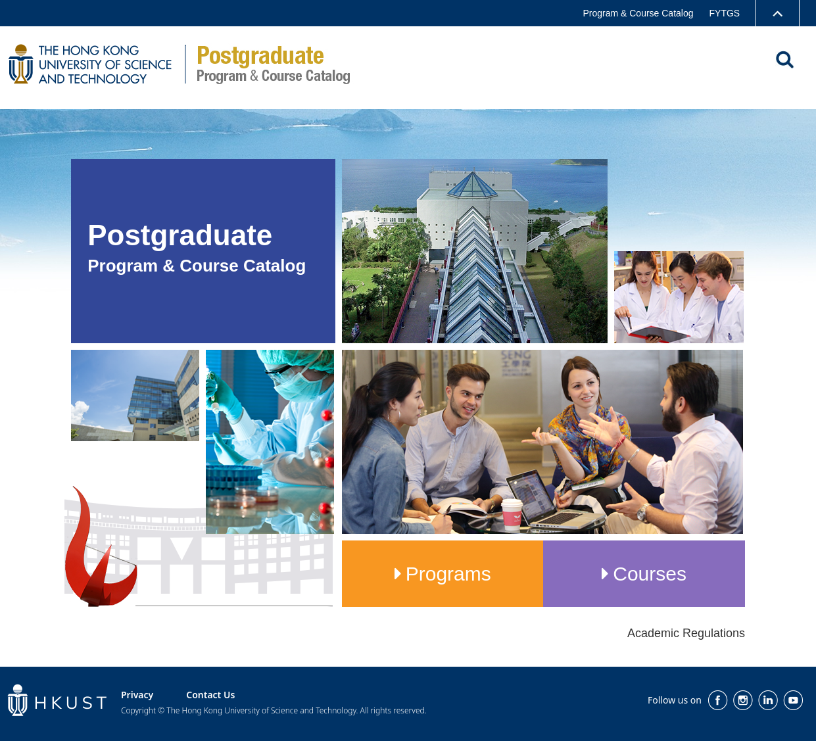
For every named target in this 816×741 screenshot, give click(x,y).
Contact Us (210, 694)
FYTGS (724, 13)
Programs (448, 574)
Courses (649, 574)
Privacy (137, 694)
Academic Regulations (686, 633)
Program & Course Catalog (638, 13)
